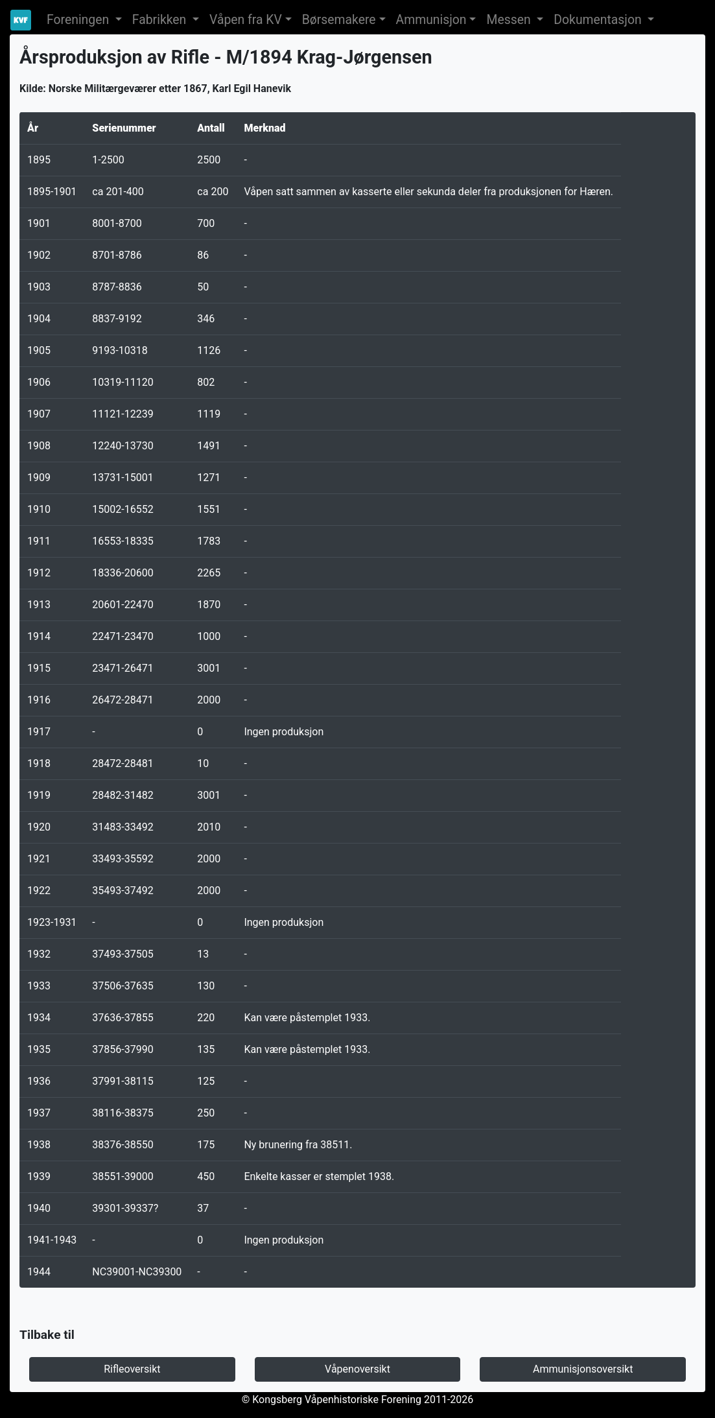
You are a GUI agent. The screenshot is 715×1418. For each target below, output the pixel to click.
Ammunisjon (431, 19)
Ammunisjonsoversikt (583, 1369)
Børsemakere (339, 19)
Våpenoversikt (357, 1369)
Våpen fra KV (245, 19)
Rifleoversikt (132, 1369)
